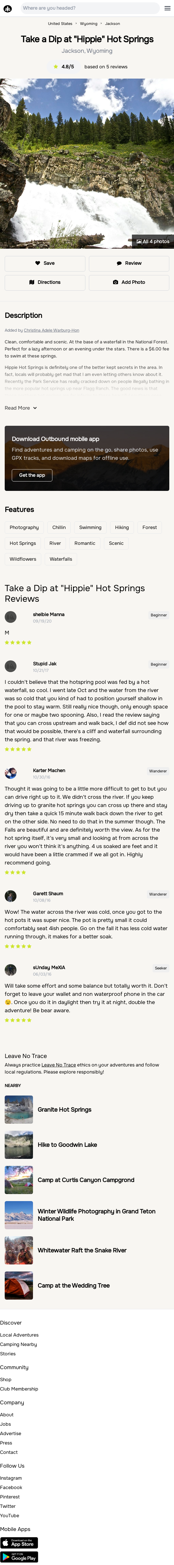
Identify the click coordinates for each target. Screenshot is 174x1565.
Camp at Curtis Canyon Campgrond (86, 1180)
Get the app (32, 475)
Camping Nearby (18, 1344)
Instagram (11, 1478)
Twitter (8, 1506)
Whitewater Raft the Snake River (82, 1250)
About (7, 1415)
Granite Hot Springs (64, 1109)
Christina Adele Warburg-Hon (51, 330)
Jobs (5, 1424)
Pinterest (10, 1497)
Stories (8, 1354)
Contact (9, 1452)
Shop (5, 1379)
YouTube (9, 1516)
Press (6, 1443)
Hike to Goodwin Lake (67, 1145)
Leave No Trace (59, 1065)
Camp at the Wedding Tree (74, 1285)
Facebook (11, 1487)
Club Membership (19, 1389)
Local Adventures (19, 1335)
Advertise (10, 1433)
